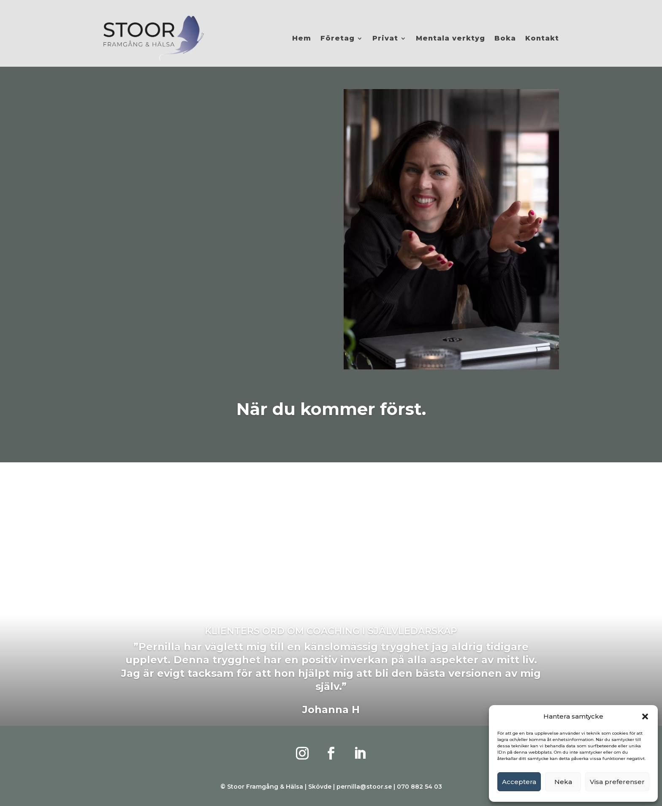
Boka (505, 38)
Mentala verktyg (450, 38)
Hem (301, 38)
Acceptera (519, 782)
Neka (563, 782)
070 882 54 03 (419, 786)
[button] (645, 716)
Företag (337, 38)
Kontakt (542, 38)
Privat (385, 38)
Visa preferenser (617, 782)
